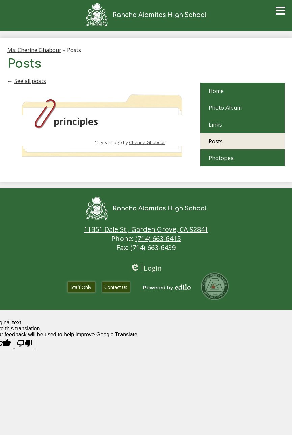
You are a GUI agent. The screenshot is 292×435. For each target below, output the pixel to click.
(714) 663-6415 (158, 238)
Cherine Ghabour (147, 142)
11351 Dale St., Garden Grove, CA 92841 (146, 229)
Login (146, 268)
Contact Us (115, 287)
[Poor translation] (24, 343)
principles (76, 121)
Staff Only (81, 287)
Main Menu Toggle (280, 11)
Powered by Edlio (167, 287)
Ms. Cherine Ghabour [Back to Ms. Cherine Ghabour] (34, 50)
